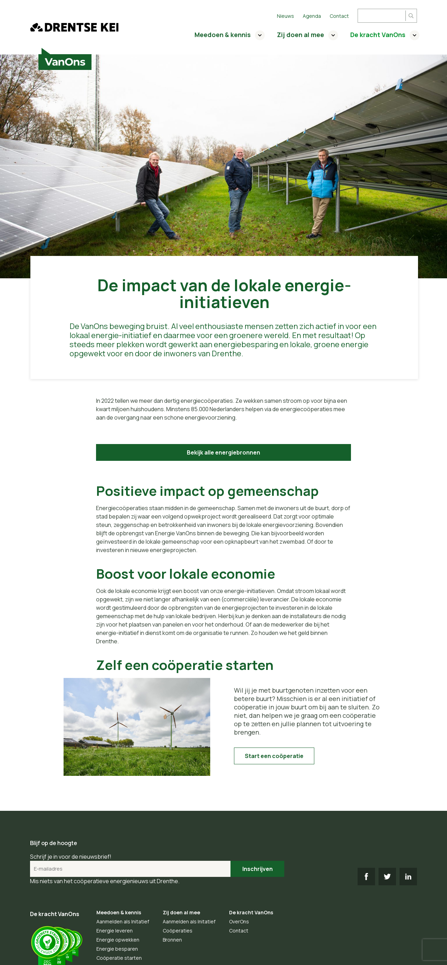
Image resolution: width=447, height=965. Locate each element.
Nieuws (285, 16)
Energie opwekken (117, 939)
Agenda (312, 16)
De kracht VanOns (377, 34)
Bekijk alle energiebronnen (223, 452)
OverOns (239, 921)
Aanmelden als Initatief (122, 921)
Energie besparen (117, 948)
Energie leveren (114, 930)
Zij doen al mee (300, 34)
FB (366, 876)
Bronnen (172, 939)
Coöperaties (177, 930)
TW (387, 876)
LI (408, 876)
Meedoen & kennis (223, 34)
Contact (339, 16)
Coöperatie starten (119, 958)
